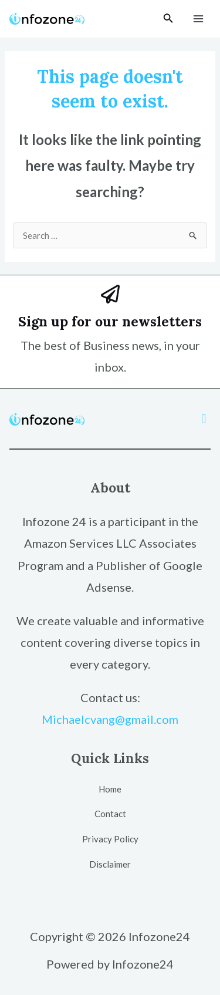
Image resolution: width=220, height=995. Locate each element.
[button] (204, 418)
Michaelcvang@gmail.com (110, 719)
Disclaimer (110, 864)
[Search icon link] (168, 19)
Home (110, 789)
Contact (110, 813)
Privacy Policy (110, 839)
